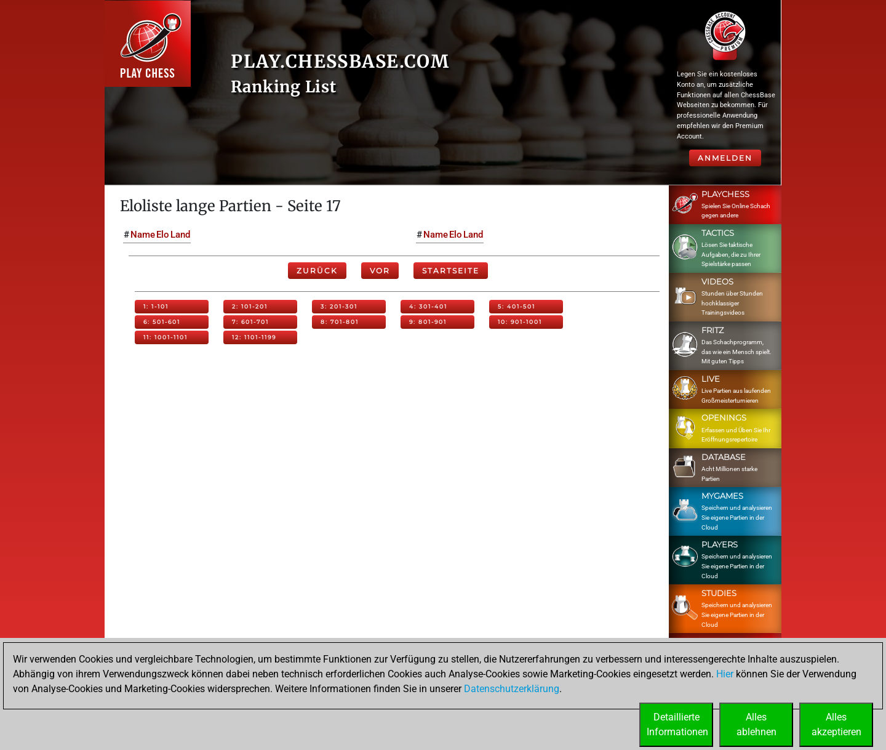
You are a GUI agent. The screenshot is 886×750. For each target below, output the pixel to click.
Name (142, 234)
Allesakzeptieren (836, 724)
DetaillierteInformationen (677, 724)
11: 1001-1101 (165, 337)
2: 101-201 (250, 306)
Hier (724, 674)
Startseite (450, 270)
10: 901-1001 (520, 321)
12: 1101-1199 (254, 337)
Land (180, 234)
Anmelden (725, 158)
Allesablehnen (756, 724)
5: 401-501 (516, 306)
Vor (380, 270)
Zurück (317, 270)
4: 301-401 (428, 306)
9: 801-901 (428, 321)
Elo (162, 234)
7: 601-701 (250, 321)
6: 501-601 (161, 321)
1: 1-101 (156, 306)
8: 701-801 (340, 321)
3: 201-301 (339, 306)
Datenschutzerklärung (511, 689)
